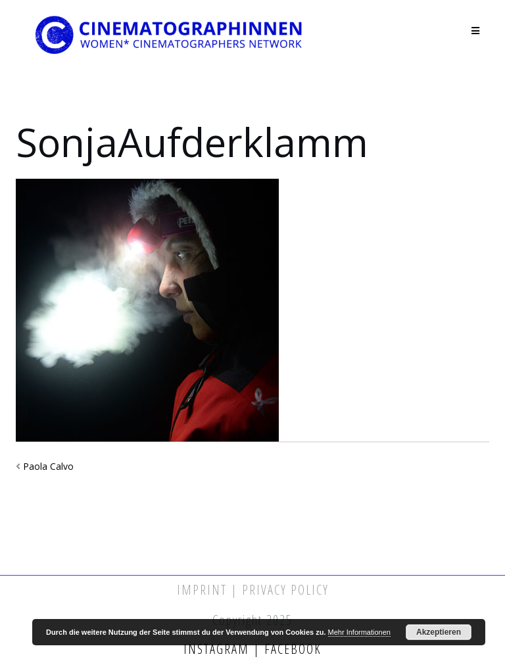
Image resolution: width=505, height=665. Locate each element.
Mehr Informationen (359, 632)
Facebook (291, 649)
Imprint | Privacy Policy (253, 590)
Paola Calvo (48, 466)
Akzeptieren (438, 632)
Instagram (218, 649)
